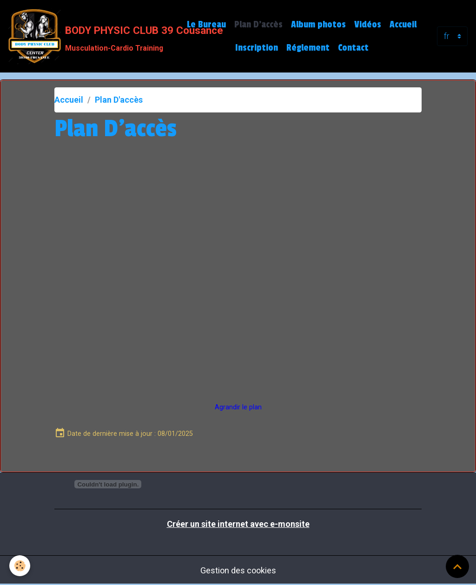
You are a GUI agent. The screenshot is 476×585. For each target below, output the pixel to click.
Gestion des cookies (238, 570)
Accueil (403, 24)
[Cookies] (19, 565)
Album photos (318, 24)
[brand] (89, 36)
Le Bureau (206, 24)
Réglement (308, 47)
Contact (353, 47)
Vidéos (367, 24)
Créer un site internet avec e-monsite (238, 524)
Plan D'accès (258, 24)
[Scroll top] (457, 566)
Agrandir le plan (238, 407)
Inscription (256, 47)
